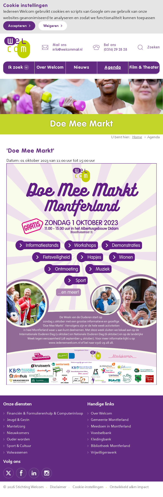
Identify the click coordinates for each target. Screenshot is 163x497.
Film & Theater (144, 72)
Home (136, 142)
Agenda (113, 72)
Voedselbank (106, 437)
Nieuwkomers (18, 437)
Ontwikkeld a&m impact (136, 491)
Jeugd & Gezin (19, 424)
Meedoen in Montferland (115, 431)
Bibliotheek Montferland (115, 450)
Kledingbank (105, 444)
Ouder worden (19, 444)
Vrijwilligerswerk (108, 457)
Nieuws (81, 72)
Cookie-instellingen (93, 491)
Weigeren (54, 32)
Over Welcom (50, 72)
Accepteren (18, 32)
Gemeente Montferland (114, 424)
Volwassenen (18, 457)
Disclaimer (61, 491)
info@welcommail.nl (64, 55)
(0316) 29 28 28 (114, 55)
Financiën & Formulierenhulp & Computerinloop (47, 418)
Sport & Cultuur (20, 450)
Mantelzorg (16, 431)
